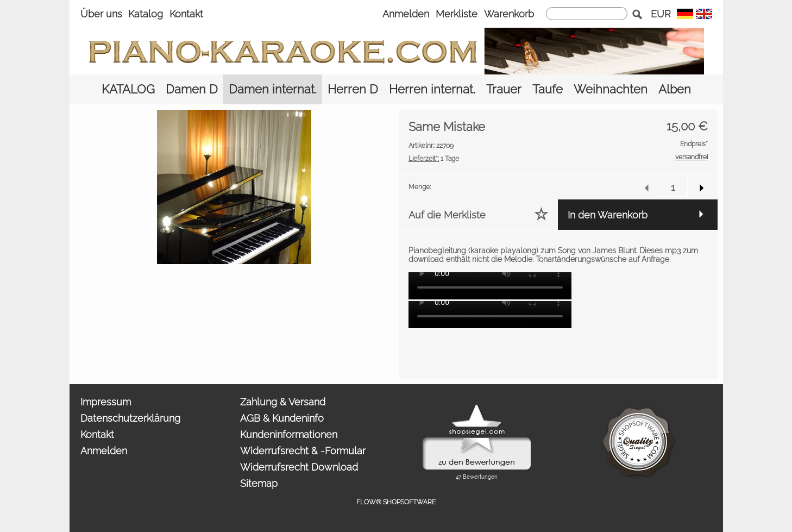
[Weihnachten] (610, 89)
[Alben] (674, 89)
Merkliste (456, 14)
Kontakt (186, 14)
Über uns (101, 14)
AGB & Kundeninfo (282, 418)
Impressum (105, 402)
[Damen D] (191, 89)
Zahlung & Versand (282, 402)
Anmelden (405, 14)
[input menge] (673, 187)
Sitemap (259, 483)
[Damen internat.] (272, 89)
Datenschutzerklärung (130, 418)
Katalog (145, 14)
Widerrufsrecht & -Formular (303, 450)
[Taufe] (547, 89)
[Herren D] (353, 89)
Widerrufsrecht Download (299, 467)
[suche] (586, 13)
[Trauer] (504, 89)
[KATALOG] (128, 89)
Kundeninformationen (288, 434)
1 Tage (433, 158)
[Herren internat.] (432, 89)
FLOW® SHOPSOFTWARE (396, 502)
